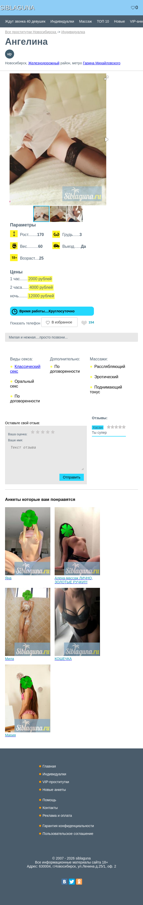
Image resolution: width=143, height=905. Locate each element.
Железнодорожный (43, 63)
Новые (119, 21)
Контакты (50, 808)
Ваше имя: (39, 440)
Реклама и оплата (57, 816)
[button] (106, 78)
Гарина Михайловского (101, 63)
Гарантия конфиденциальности (68, 826)
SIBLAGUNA (17, 7)
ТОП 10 (103, 21)
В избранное (62, 322)
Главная (49, 766)
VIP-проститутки (56, 782)
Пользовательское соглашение (68, 834)
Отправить (74, 477)
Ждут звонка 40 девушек (25, 21)
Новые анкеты (54, 790)
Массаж (85, 21)
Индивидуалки (62, 21)
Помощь (49, 800)
